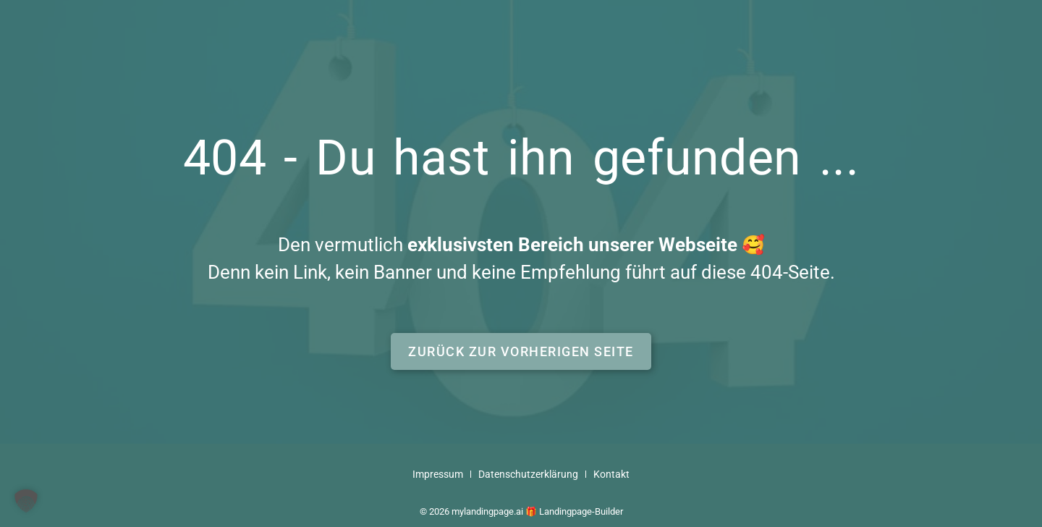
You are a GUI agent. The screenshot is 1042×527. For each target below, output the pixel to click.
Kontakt (611, 474)
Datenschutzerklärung (528, 474)
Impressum (437, 474)
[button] (521, 351)
